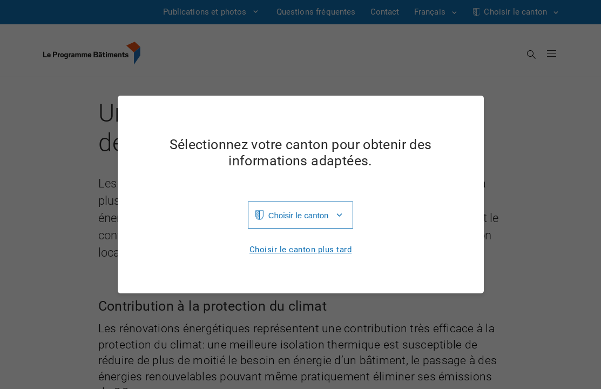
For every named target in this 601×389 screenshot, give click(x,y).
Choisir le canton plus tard (300, 250)
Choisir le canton (298, 215)
